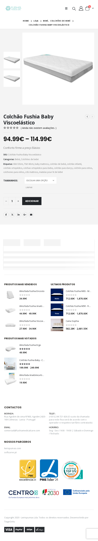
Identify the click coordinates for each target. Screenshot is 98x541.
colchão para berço (63, 168)
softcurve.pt (10, 454)
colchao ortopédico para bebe (38, 168)
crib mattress (31, 172)
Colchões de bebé (30, 159)
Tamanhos (10, 180)
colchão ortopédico (12, 168)
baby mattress (42, 164)
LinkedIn (18, 214)
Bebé (17, 159)
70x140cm (29, 164)
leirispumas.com (12, 449)
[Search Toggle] (74, 9)
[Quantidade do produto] (12, 201)
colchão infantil (74, 164)
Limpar (29, 187)
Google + (25, 214)
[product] (10, 295)
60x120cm (18, 164)
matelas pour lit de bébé (51, 172)
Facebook (6, 214)
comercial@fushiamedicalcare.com (22, 432)
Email (31, 214)
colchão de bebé (58, 164)
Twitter (12, 214)
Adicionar (32, 201)
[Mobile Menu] (67, 8)
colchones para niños (13, 172)
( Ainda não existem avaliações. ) (38, 127)
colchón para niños (83, 168)
